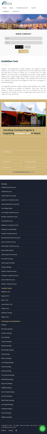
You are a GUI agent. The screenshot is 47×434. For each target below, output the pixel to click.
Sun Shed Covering (7, 259)
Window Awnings (6, 346)
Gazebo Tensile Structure (9, 284)
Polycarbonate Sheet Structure (10, 238)
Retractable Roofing (7, 250)
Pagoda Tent (5, 296)
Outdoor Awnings (6, 333)
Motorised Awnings (7, 329)
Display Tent (5, 317)
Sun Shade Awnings (7, 404)
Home (4, 8)
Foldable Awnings (6, 388)
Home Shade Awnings (7, 392)
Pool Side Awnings (6, 396)
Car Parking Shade (6, 208)
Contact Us (15, 11)
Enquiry (11, 430)
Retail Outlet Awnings (7, 400)
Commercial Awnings (7, 375)
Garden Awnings (6, 367)
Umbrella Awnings (6, 409)
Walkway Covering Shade (9, 229)
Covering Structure (7, 221)
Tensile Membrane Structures (10, 204)
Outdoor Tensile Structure (9, 233)
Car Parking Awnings (7, 362)
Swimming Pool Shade (8, 263)
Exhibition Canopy (6, 313)
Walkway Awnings (6, 417)
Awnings (6, 11)
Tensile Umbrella (6, 267)
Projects (3, 430)
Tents (33, 8)
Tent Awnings (5, 337)
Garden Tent (5, 308)
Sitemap (41, 425)
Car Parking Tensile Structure (10, 212)
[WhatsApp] (42, 429)
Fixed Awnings (5, 354)
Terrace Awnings (6, 341)
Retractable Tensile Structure (10, 246)
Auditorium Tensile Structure (10, 200)
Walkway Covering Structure (9, 225)
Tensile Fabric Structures (8, 196)
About (11, 8)
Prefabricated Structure (8, 187)
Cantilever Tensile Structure (9, 275)
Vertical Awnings (6, 413)
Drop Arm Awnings (6, 383)
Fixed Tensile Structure (8, 280)
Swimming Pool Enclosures (9, 254)
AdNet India (12, 427)
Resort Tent (4, 300)
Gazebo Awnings (6, 371)
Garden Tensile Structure (8, 271)
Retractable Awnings (7, 350)
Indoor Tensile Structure (8, 242)
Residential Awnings (7, 379)
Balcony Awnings (6, 358)
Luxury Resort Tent (6, 304)
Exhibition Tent (5, 292)
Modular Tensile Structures (9, 217)
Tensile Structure (22, 8)
